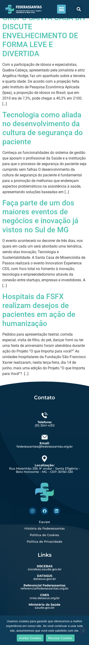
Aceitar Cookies (30, 638)
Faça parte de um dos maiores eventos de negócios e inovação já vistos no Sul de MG (40, 216)
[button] (61, 9)
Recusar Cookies (60, 638)
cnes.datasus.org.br (45, 596)
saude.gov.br (44, 606)
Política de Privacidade (44, 541)
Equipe (44, 522)
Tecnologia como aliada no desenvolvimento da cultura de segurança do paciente (42, 128)
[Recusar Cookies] (83, 630)
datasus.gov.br (44, 577)
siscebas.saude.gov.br (45, 567)
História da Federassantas (44, 528)
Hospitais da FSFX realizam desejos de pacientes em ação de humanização (38, 310)
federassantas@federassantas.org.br (45, 444)
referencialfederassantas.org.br (44, 586)
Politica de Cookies (44, 535)
